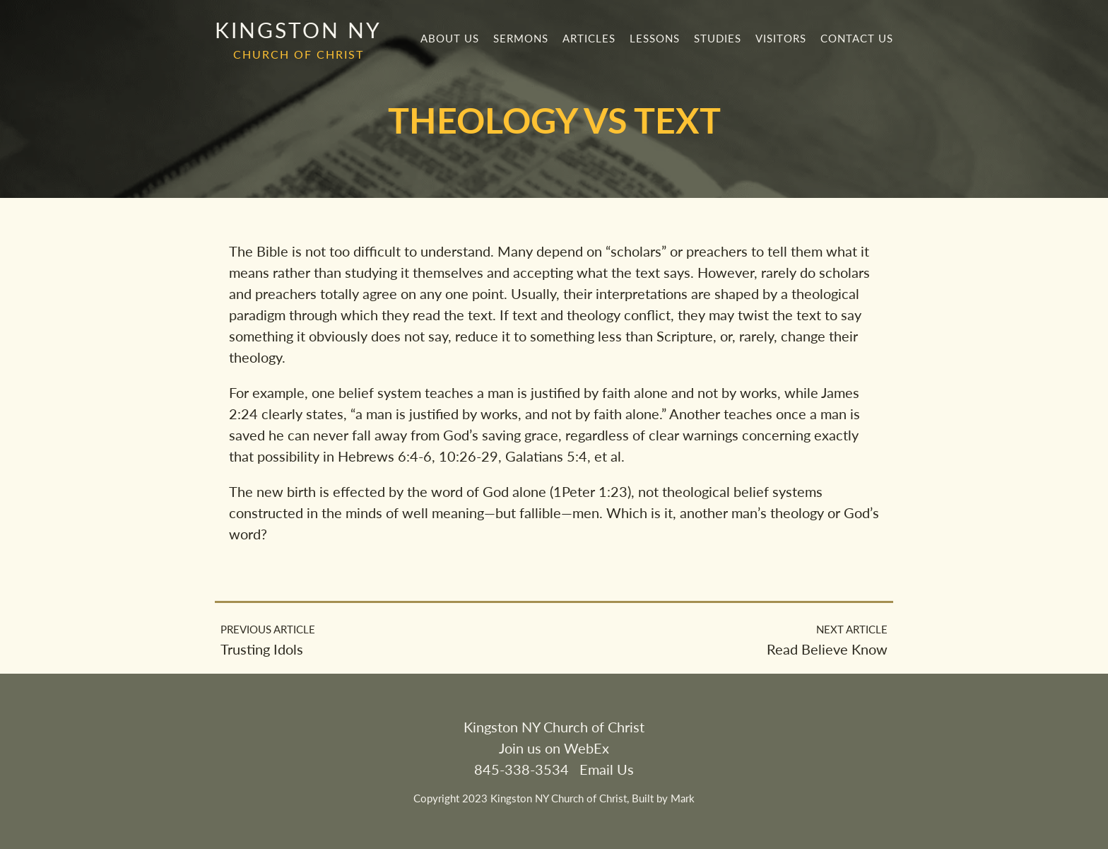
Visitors (780, 38)
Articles (588, 38)
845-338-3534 (521, 769)
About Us (449, 38)
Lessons (655, 38)
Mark (683, 798)
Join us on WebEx (554, 747)
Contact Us (856, 38)
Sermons (520, 38)
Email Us (606, 769)
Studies (717, 38)
